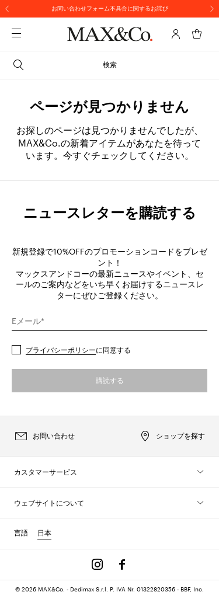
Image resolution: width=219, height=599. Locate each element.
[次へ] (212, 8)
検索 (64, 65)
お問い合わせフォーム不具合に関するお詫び (109, 8)
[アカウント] (176, 34)
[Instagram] (98, 565)
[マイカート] (197, 34)
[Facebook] (122, 565)
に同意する (78, 349)
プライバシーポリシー (61, 350)
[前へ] (7, 8)
